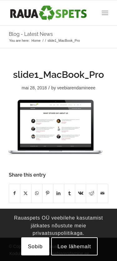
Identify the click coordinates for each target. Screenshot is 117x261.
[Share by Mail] (102, 193)
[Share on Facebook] (14, 193)
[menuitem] (105, 12)
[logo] (48, 12)
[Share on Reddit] (91, 193)
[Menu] (105, 12)
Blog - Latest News (31, 34)
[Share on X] (25, 193)
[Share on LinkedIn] (58, 193)
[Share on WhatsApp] (37, 193)
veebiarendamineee (76, 87)
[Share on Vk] (80, 193)
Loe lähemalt (74, 246)
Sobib (35, 246)
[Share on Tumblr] (69, 193)
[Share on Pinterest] (47, 193)
